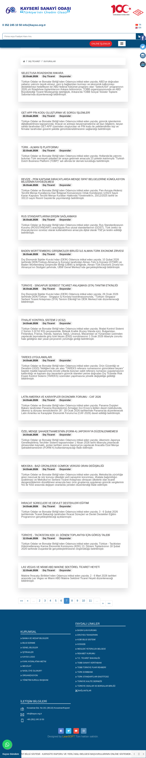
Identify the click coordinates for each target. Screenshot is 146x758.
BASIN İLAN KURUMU (86, 630)
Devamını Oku (32, 97)
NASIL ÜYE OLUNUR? (31, 671)
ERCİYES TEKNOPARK (86, 635)
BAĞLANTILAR (83, 691)
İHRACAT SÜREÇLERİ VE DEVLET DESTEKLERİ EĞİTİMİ (55, 503)
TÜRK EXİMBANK (84, 672)
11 (90, 600)
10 (83, 600)
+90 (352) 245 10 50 (35, 719)
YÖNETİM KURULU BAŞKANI (34, 680)
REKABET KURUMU (85, 653)
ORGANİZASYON (29, 675)
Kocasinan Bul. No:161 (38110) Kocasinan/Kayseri (48, 708)
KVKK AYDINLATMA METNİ (33, 661)
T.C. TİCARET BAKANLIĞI (87, 658)
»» (109, 603)
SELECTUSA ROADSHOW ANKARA (42, 73)
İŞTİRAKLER (27, 652)
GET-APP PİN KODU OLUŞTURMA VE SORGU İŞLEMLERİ (55, 112)
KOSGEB (80, 644)
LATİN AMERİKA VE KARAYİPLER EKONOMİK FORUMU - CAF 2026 (61, 396)
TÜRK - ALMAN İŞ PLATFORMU (40, 147)
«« (21, 600)
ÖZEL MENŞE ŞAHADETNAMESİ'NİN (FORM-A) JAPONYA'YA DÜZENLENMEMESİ (69, 431)
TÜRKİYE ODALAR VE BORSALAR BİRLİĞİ (95, 686)
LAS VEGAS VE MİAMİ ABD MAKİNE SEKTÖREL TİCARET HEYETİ (60, 567)
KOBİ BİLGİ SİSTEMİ (85, 639)
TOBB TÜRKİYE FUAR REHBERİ (90, 667)
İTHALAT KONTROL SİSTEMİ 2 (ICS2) (43, 320)
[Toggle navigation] (122, 43)
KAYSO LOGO (28, 657)
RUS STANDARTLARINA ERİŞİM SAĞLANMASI (49, 216)
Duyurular (50, 61)
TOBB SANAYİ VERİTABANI (88, 663)
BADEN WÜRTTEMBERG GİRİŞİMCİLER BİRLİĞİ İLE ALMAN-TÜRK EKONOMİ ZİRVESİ (72, 251)
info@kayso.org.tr (34, 714)
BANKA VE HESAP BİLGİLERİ (35, 638)
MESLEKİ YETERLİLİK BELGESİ (90, 649)
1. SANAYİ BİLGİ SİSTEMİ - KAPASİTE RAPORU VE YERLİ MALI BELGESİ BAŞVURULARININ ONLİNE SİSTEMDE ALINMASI (78, 754)
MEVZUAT (26, 666)
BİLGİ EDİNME (28, 643)
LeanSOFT (68, 736)
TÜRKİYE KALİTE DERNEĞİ (88, 681)
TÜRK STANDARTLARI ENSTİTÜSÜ (92, 677)
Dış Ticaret (34, 61)
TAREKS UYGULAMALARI (36, 357)
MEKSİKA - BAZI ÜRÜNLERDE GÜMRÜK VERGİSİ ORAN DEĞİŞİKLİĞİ (62, 466)
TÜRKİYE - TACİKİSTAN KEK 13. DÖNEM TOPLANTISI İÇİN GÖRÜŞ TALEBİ (65, 535)
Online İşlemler (100, 43)
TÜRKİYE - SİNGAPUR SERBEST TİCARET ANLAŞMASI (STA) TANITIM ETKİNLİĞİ (69, 285)
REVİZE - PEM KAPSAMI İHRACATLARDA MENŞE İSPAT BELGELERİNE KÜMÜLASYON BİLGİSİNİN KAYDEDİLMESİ (73, 180)
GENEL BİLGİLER (29, 647)
